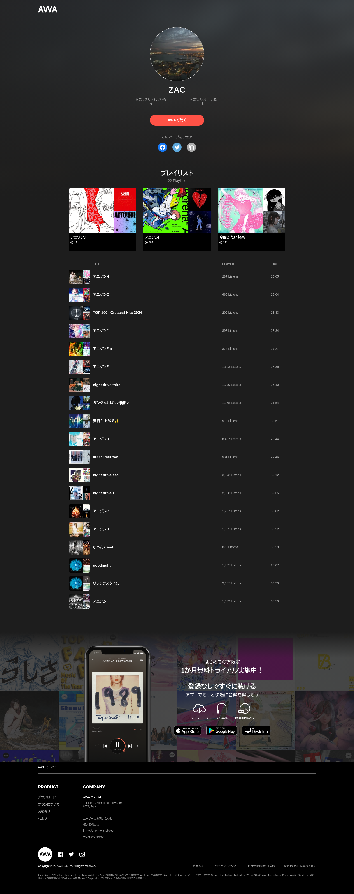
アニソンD (101, 439)
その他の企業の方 (94, 837)
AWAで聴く (177, 120)
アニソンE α (102, 349)
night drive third (107, 385)
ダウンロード (47, 797)
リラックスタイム (106, 583)
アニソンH (101, 277)
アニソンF (101, 331)
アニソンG (101, 295)
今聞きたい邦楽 (232, 237)
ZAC (53, 767)
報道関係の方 (91, 824)
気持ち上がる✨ (106, 421)
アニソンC (101, 511)
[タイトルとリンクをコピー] (191, 147)
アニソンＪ (78, 237)
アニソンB (101, 529)
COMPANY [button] (94, 787)
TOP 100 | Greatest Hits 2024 (117, 313)
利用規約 (198, 866)
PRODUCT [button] (48, 787)
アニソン (99, 601)
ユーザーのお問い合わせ (97, 818)
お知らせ (44, 811)
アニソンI (152, 237)
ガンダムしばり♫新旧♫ (111, 403)
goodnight (102, 565)
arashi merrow (105, 457)
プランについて (49, 804)
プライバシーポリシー (226, 866)
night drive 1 (103, 493)
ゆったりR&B (103, 547)
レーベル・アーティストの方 (98, 830)
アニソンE (101, 367)
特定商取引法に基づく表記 (300, 866)
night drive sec (106, 475)
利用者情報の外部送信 (261, 866)
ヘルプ (42, 818)
